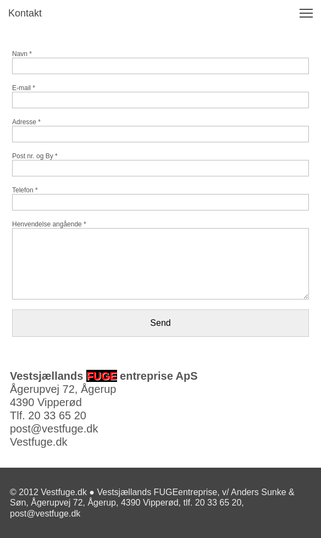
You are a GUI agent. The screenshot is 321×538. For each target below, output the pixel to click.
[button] (306, 13)
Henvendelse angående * (49, 224)
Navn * (22, 54)
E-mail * (23, 88)
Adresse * (26, 122)
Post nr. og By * (35, 156)
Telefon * (25, 190)
